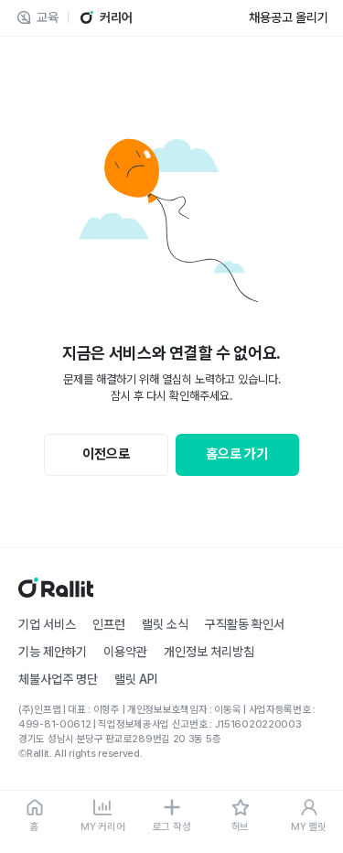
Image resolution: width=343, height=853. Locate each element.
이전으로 (106, 454)
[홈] (34, 816)
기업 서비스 (47, 624)
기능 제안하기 (52, 651)
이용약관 (125, 651)
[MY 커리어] (103, 816)
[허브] (240, 816)
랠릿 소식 (165, 624)
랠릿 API (135, 679)
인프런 (108, 624)
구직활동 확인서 (244, 624)
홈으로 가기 (237, 454)
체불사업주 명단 (58, 679)
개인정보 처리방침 (209, 651)
